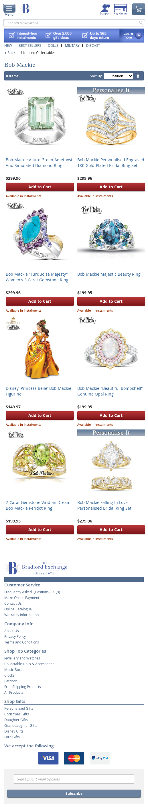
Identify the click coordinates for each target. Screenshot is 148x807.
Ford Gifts (12, 737)
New (8, 45)
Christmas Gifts (16, 714)
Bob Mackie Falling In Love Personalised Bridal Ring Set (104, 505)
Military (72, 45)
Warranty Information (21, 614)
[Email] (74, 779)
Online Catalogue (18, 609)
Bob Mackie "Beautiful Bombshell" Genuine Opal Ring (110, 391)
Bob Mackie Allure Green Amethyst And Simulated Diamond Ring (39, 162)
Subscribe (74, 793)
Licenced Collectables (38, 52)
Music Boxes (14, 669)
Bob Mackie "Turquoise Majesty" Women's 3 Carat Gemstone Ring (37, 277)
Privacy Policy (15, 636)
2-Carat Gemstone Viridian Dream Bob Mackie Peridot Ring (38, 505)
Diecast (93, 45)
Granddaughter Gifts (20, 725)
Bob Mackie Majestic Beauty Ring (109, 274)
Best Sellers (30, 45)
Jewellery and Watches (22, 658)
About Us (11, 630)
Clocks (9, 675)
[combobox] (74, 23)
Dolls (53, 45)
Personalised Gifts (18, 708)
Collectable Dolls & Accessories (29, 663)
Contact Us (13, 603)
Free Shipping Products (22, 686)
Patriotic (10, 681)
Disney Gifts (13, 731)
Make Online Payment (21, 597)
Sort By (96, 76)
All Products (13, 692)
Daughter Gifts (16, 719)
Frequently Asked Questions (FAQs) (32, 592)
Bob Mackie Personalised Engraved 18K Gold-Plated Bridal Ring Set (110, 162)
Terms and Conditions (21, 642)
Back (11, 52)
